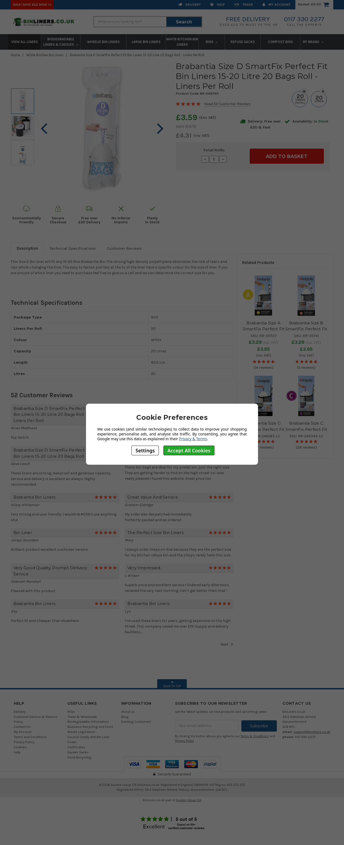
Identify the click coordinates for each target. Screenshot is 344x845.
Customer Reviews (124, 248)
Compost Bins (280, 42)
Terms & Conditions (255, 736)
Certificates (76, 747)
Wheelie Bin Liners (103, 42)
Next (226, 644)
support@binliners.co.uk (311, 732)
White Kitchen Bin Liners (182, 41)
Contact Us (22, 727)
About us (128, 712)
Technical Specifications (73, 248)
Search (184, 21)
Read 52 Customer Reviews (227, 104)
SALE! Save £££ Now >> (32, 4)
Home (15, 55)
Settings (145, 450)
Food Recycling (79, 757)
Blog (125, 717)
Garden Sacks (78, 752)
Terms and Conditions (30, 737)
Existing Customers (136, 721)
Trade (244, 4)
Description (27, 248)
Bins (212, 42)
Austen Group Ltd (188, 800)
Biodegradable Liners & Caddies (60, 41)
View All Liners (24, 42)
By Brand (313, 42)
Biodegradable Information (88, 721)
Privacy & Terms (193, 438)
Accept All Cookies (188, 450)
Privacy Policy (24, 742)
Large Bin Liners (146, 42)
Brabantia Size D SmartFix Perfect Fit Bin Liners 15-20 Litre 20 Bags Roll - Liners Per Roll (137, 55)
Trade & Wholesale (82, 717)
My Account (277, 4)
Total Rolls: (214, 150)
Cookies (20, 747)
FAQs (71, 712)
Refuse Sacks (243, 42)
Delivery (189, 4)
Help (217, 4)
